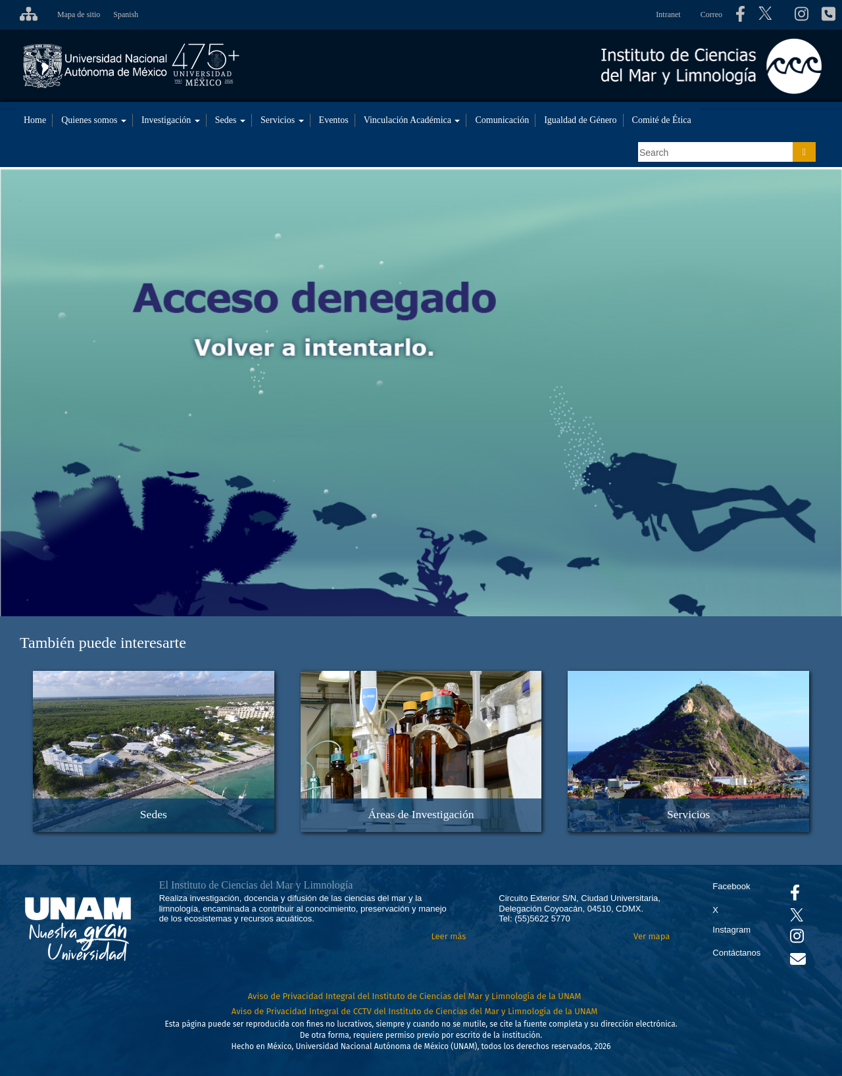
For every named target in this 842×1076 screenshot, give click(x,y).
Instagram (731, 930)
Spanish (125, 14)
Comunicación (502, 120)
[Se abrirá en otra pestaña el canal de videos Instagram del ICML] (797, 939)
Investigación (170, 120)
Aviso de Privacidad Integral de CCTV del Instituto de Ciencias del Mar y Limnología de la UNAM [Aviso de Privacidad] (415, 1011)
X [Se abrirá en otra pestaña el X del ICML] (715, 910)
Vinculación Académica (412, 120)
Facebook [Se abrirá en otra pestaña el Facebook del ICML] (731, 886)
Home (35, 120)
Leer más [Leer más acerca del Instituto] (448, 936)
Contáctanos (736, 953)
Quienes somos (93, 120)
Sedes (230, 120)
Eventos (334, 120)
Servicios (282, 120)
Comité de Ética (661, 120)
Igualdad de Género (580, 120)
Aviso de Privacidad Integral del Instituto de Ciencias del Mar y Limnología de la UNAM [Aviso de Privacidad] (415, 996)
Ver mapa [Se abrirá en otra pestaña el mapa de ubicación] (651, 936)
